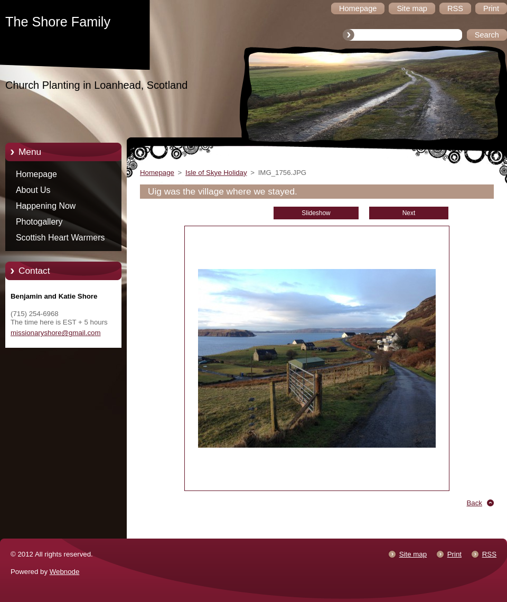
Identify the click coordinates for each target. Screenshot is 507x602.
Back (475, 503)
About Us (33, 190)
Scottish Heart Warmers (60, 237)
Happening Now (46, 205)
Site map (413, 554)
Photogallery (39, 221)
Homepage (36, 174)
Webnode (65, 572)
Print (454, 554)
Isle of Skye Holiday (216, 173)
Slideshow (316, 213)
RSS (489, 554)
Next (409, 213)
